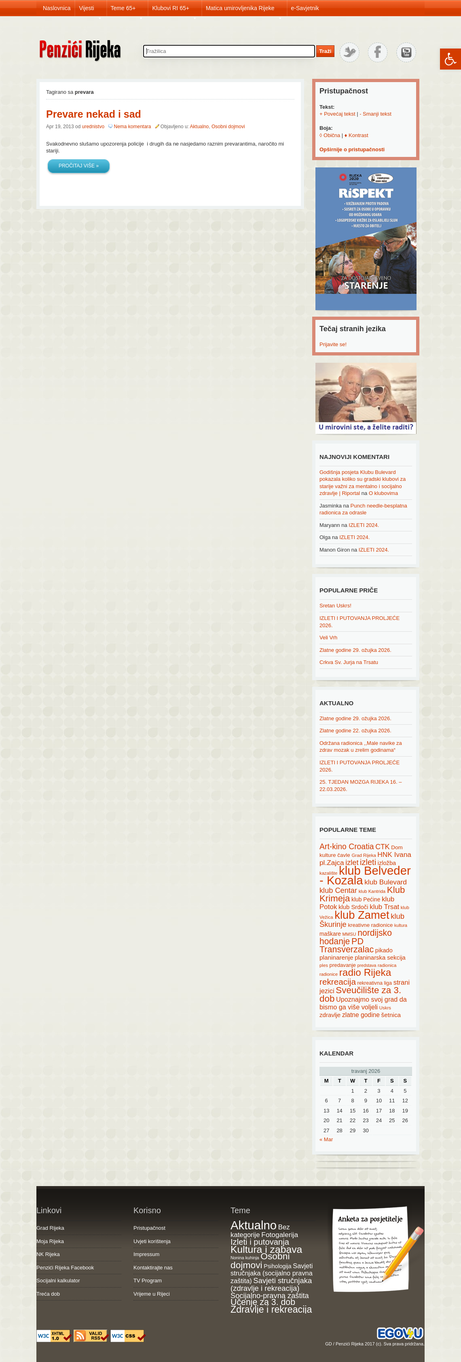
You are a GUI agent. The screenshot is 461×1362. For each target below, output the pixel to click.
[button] (450, 59)
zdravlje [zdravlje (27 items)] (329, 1014)
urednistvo (93, 126)
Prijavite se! (333, 344)
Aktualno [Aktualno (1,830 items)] (253, 1225)
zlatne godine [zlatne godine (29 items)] (361, 1014)
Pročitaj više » (79, 166)
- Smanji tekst (375, 114)
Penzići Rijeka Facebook (65, 1268)
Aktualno (199, 126)
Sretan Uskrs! (335, 606)
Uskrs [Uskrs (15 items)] (385, 1007)
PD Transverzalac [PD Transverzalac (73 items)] (346, 945)
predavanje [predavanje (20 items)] (343, 965)
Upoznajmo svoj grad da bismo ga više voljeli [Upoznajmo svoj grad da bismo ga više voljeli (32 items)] (363, 1003)
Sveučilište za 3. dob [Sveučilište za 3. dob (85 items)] (360, 994)
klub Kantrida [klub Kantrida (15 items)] (372, 891)
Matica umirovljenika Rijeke (244, 10)
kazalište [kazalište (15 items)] (328, 873)
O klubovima (383, 493)
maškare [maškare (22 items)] (330, 934)
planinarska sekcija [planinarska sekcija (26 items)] (380, 957)
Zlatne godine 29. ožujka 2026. (355, 650)
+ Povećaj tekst (337, 114)
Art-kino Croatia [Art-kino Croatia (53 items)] (346, 846)
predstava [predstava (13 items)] (366, 965)
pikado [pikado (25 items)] (384, 950)
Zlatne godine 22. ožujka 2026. (355, 731)
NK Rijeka (48, 1254)
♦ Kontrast (356, 135)
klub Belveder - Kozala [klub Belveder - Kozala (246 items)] (365, 875)
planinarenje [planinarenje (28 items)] (336, 957)
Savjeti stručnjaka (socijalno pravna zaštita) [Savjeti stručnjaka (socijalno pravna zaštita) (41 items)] (271, 1273)
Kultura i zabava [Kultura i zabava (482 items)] (266, 1249)
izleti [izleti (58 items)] (368, 862)
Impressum (146, 1254)
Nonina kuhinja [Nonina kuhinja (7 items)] (244, 1257)
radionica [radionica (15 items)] (387, 965)
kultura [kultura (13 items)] (400, 925)
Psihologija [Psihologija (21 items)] (277, 1266)
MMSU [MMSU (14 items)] (349, 934)
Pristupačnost (149, 1228)
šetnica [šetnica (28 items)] (391, 1014)
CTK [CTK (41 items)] (382, 847)
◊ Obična (329, 135)
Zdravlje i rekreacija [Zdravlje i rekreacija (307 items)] (271, 1309)
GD (328, 1343)
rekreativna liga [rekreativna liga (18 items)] (374, 983)
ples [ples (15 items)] (323, 965)
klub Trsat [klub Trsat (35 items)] (384, 907)
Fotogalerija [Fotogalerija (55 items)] (279, 1235)
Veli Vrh (328, 637)
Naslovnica (56, 8)
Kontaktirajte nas (153, 1268)
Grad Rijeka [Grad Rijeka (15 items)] (364, 855)
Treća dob (48, 1294)
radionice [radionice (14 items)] (328, 974)
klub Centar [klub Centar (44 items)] (338, 890)
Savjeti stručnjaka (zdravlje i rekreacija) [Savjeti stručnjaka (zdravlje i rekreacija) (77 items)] (271, 1284)
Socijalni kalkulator (58, 1280)
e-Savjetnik (305, 8)
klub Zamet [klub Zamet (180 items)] (361, 915)
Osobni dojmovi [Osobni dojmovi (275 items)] (260, 1260)
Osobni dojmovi (228, 126)
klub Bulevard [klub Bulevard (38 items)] (385, 882)
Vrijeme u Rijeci (151, 1294)
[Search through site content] (229, 51)
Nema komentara (132, 126)
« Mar (326, 1139)
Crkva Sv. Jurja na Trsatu (348, 662)
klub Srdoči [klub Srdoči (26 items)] (353, 907)
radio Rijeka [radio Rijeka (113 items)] (365, 972)
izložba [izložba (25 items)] (387, 863)
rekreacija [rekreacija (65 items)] (337, 981)
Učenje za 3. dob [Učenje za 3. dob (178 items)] (262, 1302)
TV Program (147, 1280)
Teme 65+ (127, 10)
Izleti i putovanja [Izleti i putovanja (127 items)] (259, 1241)
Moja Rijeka (50, 1241)
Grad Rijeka (50, 1228)
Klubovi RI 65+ (174, 10)
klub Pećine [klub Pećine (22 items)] (365, 899)
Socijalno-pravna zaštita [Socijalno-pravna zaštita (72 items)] (269, 1295)
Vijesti (90, 10)
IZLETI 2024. (364, 525)
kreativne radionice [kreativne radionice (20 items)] (370, 925)
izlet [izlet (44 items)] (351, 863)
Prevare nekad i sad (93, 114)
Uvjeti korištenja (152, 1241)
